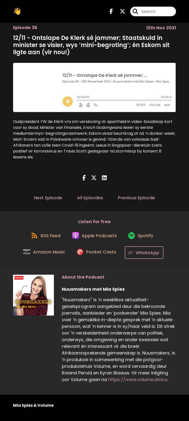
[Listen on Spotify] (142, 239)
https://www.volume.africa (137, 384)
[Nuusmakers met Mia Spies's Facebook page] (111, 12)
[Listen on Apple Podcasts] (94, 239)
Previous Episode (136, 199)
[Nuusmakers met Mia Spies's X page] (119, 12)
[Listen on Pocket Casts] (97, 257)
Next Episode (48, 199)
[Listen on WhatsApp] (146, 257)
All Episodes (90, 199)
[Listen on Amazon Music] (43, 257)
